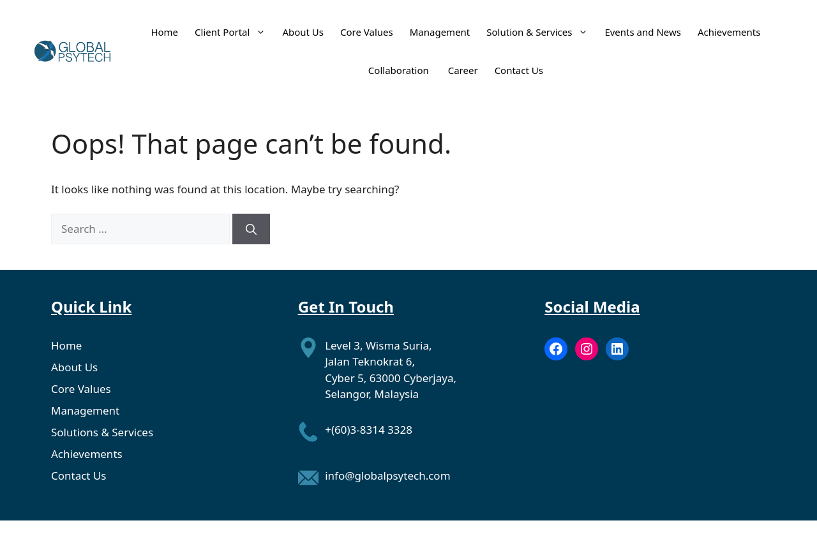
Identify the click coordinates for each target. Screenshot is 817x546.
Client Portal (230, 32)
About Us (303, 32)
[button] (258, 32)
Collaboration (399, 70)
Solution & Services (537, 32)
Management (440, 32)
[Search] (251, 229)
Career (463, 70)
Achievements (729, 32)
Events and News (642, 32)
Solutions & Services (102, 432)
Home (164, 32)
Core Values (366, 32)
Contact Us (519, 70)
